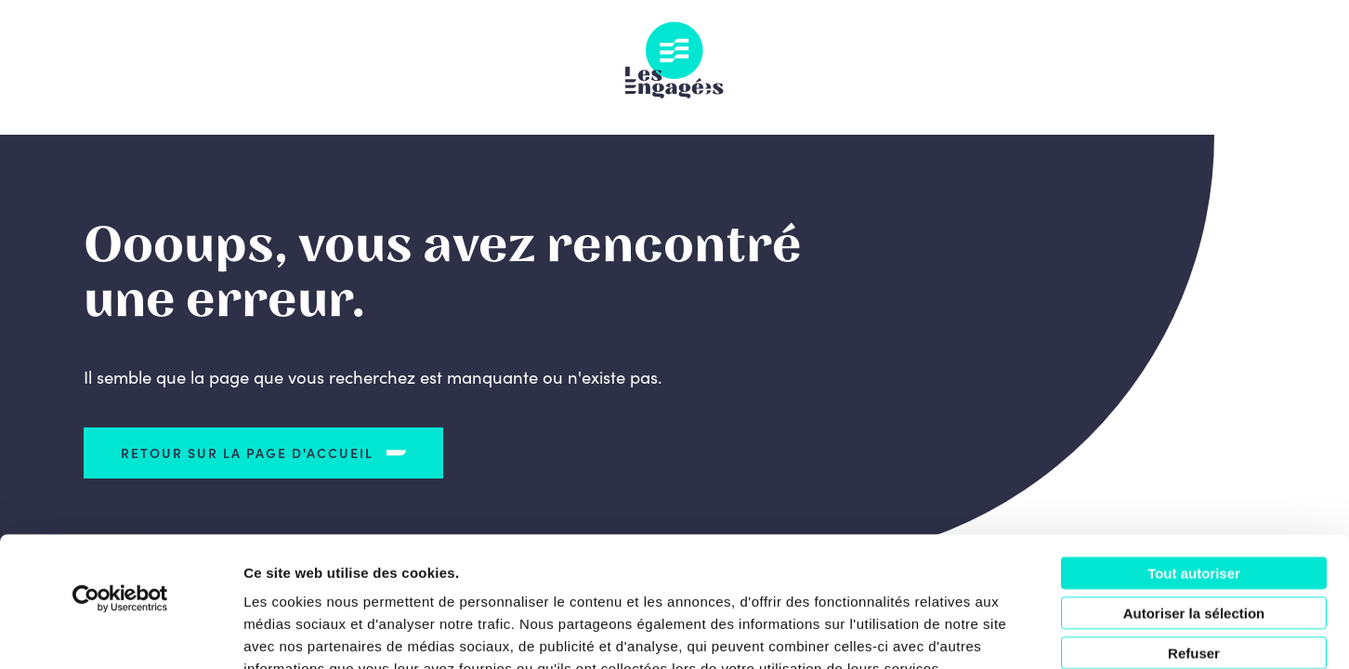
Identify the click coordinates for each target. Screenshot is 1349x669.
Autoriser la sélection (1194, 501)
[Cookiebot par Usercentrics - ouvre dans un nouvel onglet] (120, 487)
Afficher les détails (1023, 632)
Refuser (1194, 541)
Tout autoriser (1193, 461)
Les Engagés (674, 60)
